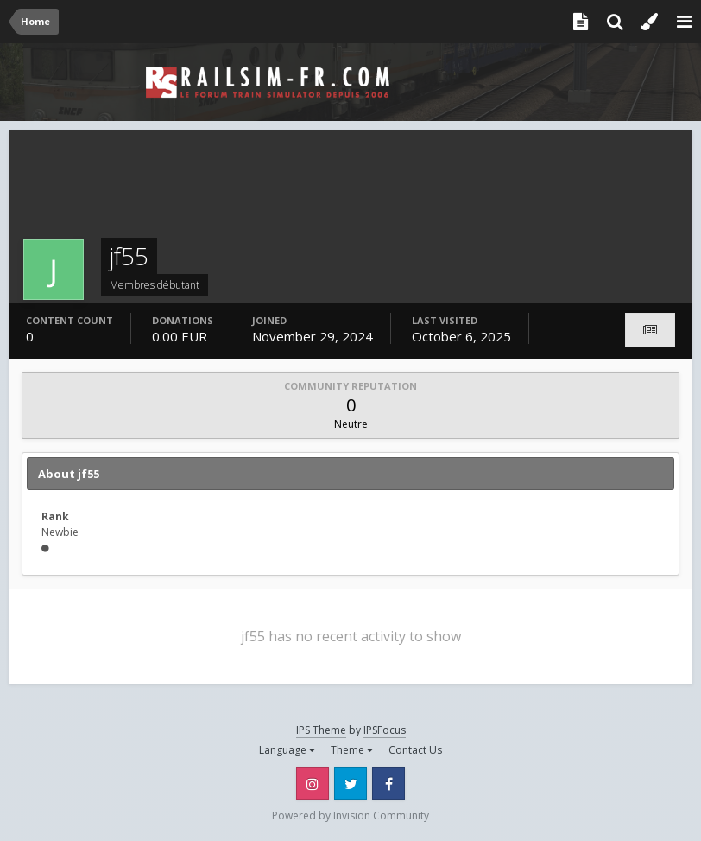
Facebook (388, 783)
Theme (352, 749)
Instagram (312, 783)
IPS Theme (321, 730)
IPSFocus (384, 730)
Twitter (350, 783)
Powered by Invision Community (350, 815)
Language (287, 749)
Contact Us (415, 749)
